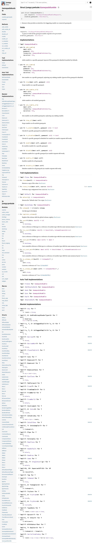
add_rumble (30, 47)
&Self (49, 186)
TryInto (33, 501)
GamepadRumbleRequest (51, 14)
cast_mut (26, 240)
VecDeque (39, 14)
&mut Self (41, 240)
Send (26, 290)
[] (91, 7)
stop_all (29, 120)
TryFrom (33, 495)
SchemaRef (46, 259)
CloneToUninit (33, 350)
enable (28, 143)
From (29, 386)
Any (28, 309)
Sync (26, 293)
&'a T (24, 320)
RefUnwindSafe (31, 287)
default (25, 197)
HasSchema (29, 205)
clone (25, 180)
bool (45, 16)
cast (24, 220)
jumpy (8, 2)
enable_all (30, 158)
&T (43, 220)
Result (48, 230)
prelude (35, 7)
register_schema (29, 214)
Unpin (27, 297)
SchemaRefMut (50, 269)
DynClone (31, 376)
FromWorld (31, 399)
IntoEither (31, 422)
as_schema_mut (28, 269)
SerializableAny (34, 534)
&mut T (51, 240)
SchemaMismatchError (62, 230)
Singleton (36, 462)
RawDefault (31, 449)
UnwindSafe (30, 300)
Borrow (30, 337)
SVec (41, 16)
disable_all (30, 165)
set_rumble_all (31, 105)
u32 (32, 51)
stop (27, 82)
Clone (27, 177)
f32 (33, 55)
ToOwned (30, 478)
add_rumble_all (31, 89)
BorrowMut (31, 343)
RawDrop (30, 455)
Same (29, 458)
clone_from (27, 186)
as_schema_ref (28, 259)
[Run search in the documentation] (53, 2)
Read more (42, 183)
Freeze (27, 284)
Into (34, 320)
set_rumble (30, 64)
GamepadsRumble (48, 7)
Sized (28, 262)
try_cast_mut (27, 249)
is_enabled (30, 128)
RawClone (31, 442)
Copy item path (58, 7)
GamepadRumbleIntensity (41, 53)
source (90, 186)
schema (25, 208)
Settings (90, 2)
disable (29, 150)
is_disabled (30, 135)
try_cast (26, 230)
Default (28, 194)
